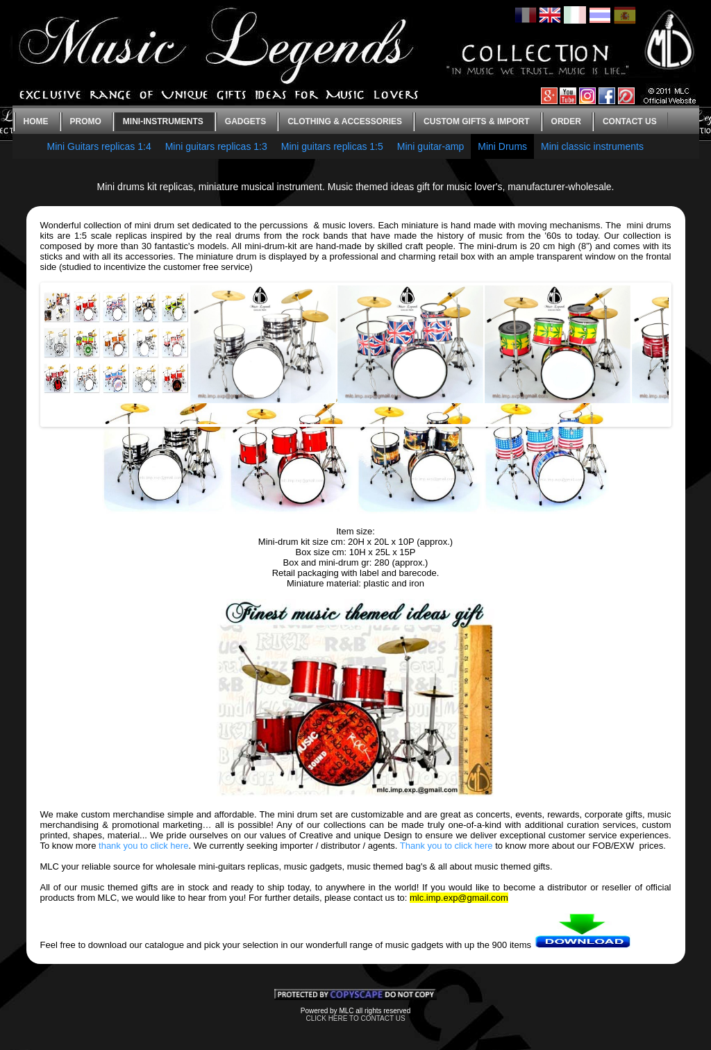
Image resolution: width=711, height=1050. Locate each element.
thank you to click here (143, 845)
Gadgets (245, 121)
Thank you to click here (446, 845)
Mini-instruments (163, 121)
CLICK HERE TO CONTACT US (355, 1018)
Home (36, 121)
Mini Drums (502, 146)
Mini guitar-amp (430, 146)
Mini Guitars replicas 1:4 (99, 146)
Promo (85, 121)
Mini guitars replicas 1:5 (332, 146)
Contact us (630, 121)
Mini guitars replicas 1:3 (216, 146)
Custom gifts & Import (476, 121)
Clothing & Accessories (344, 121)
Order (566, 121)
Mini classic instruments (592, 146)
